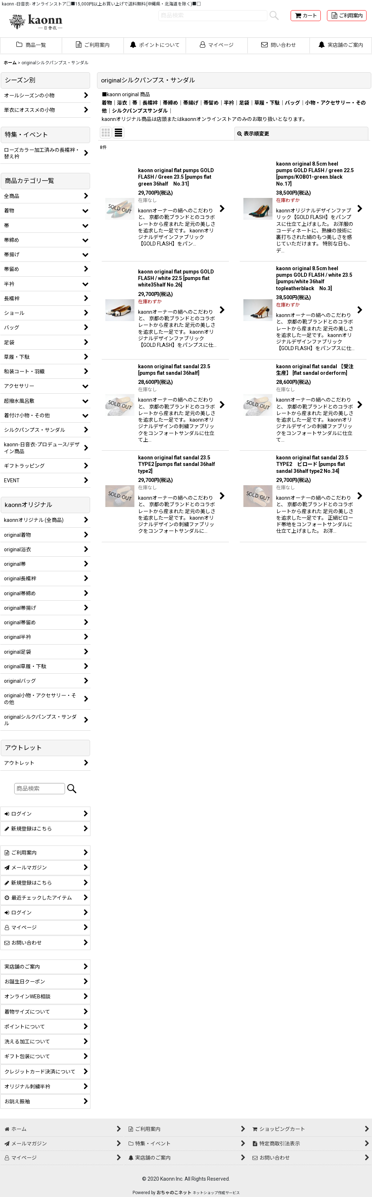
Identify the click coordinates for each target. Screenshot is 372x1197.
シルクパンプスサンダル (140, 111)
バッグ (292, 103)
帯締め (170, 103)
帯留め (211, 103)
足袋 (244, 103)
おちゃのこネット (174, 1192)
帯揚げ (190, 103)
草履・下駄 (267, 103)
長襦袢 (150, 103)
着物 (107, 103)
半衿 (229, 103)
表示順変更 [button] (253, 134)
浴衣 (122, 103)
